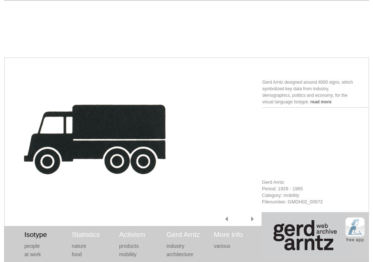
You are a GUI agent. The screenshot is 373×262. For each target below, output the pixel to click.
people (32, 246)
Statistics (86, 234)
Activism (132, 234)
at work (32, 254)
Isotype (35, 234)
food (77, 254)
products (129, 246)
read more (320, 101)
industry (175, 246)
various (222, 246)
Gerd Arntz (183, 234)
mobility (128, 254)
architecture (179, 254)
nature (79, 246)
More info (228, 234)
